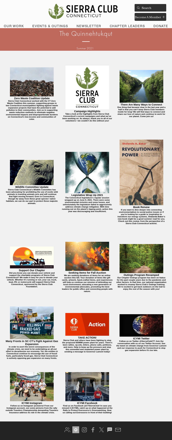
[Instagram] (84, 429)
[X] (101, 429)
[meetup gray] (75, 429)
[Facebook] (92, 429)
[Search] (150, 8)
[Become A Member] (150, 17)
